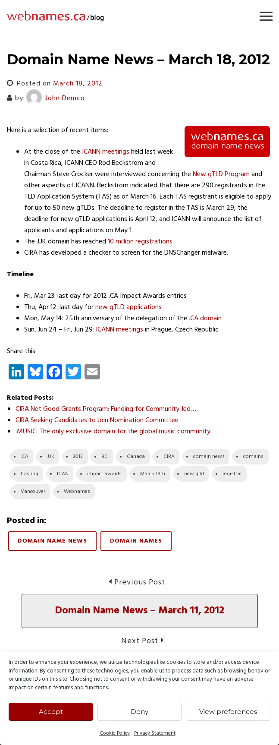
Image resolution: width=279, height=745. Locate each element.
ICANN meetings (105, 152)
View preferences (228, 711)
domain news (209, 456)
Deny (139, 711)
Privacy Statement (155, 733)
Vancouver (33, 491)
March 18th (152, 474)
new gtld (194, 474)
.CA (24, 456)
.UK (50, 456)
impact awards (104, 474)
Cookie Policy (115, 733)
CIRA (169, 456)
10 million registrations (140, 241)
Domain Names (136, 541)
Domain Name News (52, 541)
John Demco (55, 98)
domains (253, 456)
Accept (51, 711)
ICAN (63, 474)
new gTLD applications (128, 307)
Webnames (77, 491)
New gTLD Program (221, 174)
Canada (136, 456)
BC (104, 456)
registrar (232, 474)
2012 (78, 456)
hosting (29, 474)
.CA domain (205, 318)
